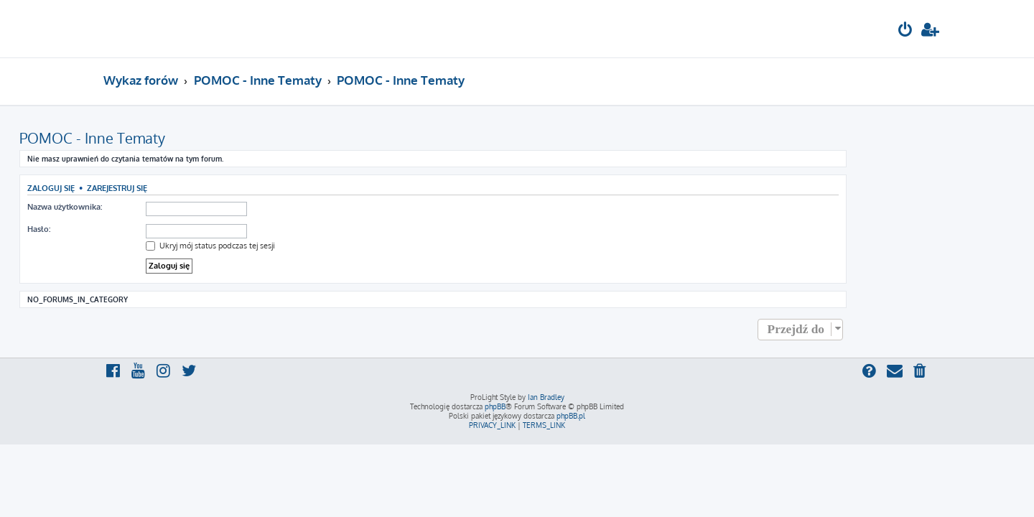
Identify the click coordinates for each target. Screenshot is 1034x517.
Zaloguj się (135, 187)
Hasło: (122, 229)
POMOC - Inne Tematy (176, 138)
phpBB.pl (570, 415)
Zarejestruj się (201, 187)
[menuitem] (905, 31)
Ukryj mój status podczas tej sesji (294, 246)
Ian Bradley (546, 397)
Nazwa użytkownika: (148, 207)
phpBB (495, 406)
